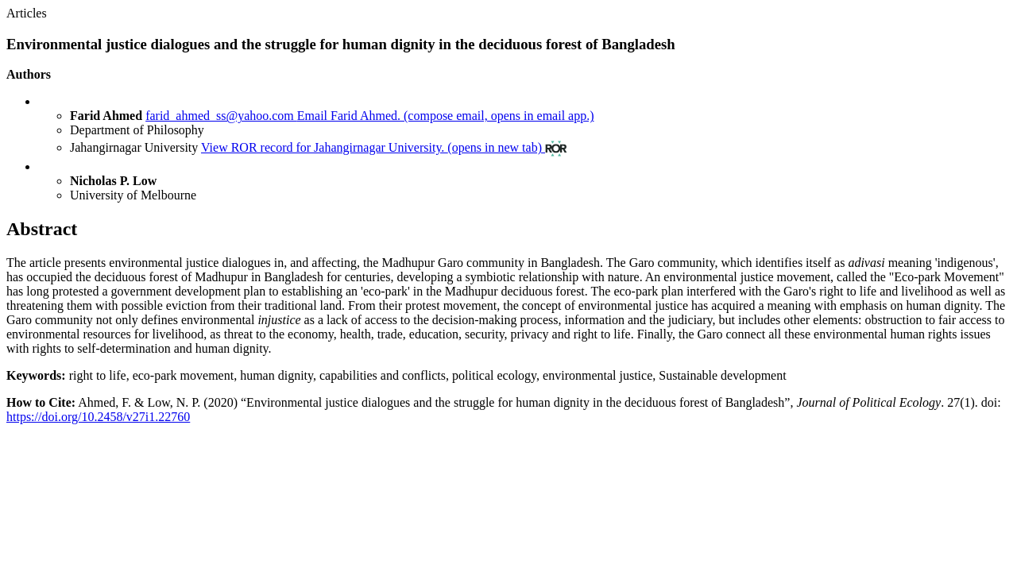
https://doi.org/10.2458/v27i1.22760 (98, 416)
